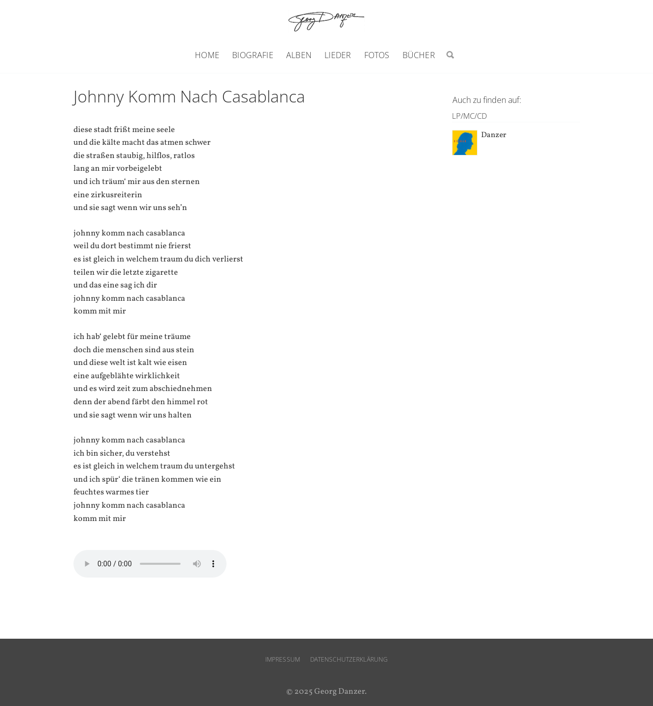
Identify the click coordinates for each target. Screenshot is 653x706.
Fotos (377, 55)
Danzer (493, 135)
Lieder (337, 55)
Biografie (252, 55)
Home (207, 55)
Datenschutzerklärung (349, 659)
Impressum (282, 659)
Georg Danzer (326, 21)
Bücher (419, 55)
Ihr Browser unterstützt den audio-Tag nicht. (150, 564)
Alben (299, 55)
